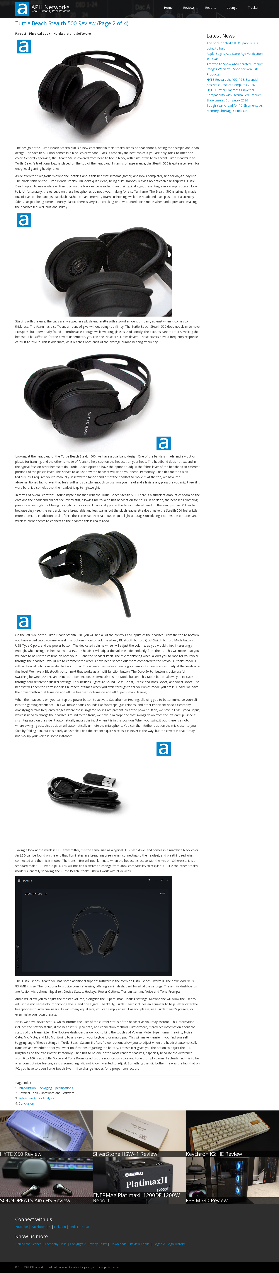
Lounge (232, 7)
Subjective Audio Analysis (36, 1098)
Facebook (38, 1227)
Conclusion (26, 1103)
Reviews (189, 7)
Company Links (55, 1244)
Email (85, 1227)
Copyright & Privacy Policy (88, 1244)
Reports (210, 7)
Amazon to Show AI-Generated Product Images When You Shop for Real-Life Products (235, 69)
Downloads (118, 1244)
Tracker (253, 7)
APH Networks (50, 7)
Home (168, 7)
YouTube (21, 1227)
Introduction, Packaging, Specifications (46, 1088)
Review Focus (139, 1244)
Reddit (73, 1227)
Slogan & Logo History (169, 1244)
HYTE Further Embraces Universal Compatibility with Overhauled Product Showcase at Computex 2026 (234, 95)
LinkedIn (60, 1227)
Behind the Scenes (28, 1244)
